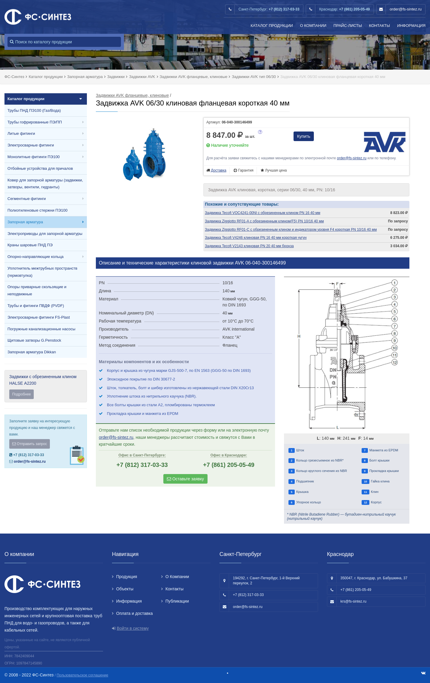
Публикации (177, 601)
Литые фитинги (21, 133)
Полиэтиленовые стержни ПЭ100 (37, 210)
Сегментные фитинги (26, 198)
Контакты (379, 25)
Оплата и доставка (134, 613)
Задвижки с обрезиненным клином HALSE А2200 (45, 386)
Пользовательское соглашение (82, 675)
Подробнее (21, 394)
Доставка (218, 170)
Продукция (126, 576)
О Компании (313, 25)
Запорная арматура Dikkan (31, 352)
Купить (303, 136)
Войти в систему (133, 628)
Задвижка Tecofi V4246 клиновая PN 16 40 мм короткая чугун (256, 238)
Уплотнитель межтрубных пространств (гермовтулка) (42, 272)
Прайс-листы (348, 25)
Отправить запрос (29, 444)
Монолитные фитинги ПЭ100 (33, 157)
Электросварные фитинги (30, 145)
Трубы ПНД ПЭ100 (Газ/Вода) (34, 110)
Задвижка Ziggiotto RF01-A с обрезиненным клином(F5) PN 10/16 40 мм (264, 221)
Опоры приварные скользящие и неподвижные (36, 290)
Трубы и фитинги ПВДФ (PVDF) (35, 305)
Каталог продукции (272, 25)
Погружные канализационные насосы (41, 329)
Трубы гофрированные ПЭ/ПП (34, 122)
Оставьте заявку (185, 478)
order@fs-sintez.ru (406, 9)
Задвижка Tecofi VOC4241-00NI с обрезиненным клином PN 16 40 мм (262, 213)
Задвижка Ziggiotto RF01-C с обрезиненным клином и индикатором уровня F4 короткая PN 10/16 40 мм (291, 229)
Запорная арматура (25, 222)
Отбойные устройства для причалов (40, 168)
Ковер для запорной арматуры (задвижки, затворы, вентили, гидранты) (45, 184)
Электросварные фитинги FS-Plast (38, 317)
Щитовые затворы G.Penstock (34, 340)
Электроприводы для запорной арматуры (44, 233)
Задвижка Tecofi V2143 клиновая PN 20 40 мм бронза (249, 246)
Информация (411, 25)
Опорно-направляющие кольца (35, 256)
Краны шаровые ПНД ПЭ (30, 245)
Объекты (124, 588)
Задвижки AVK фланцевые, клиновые (132, 95)
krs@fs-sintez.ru (353, 601)
